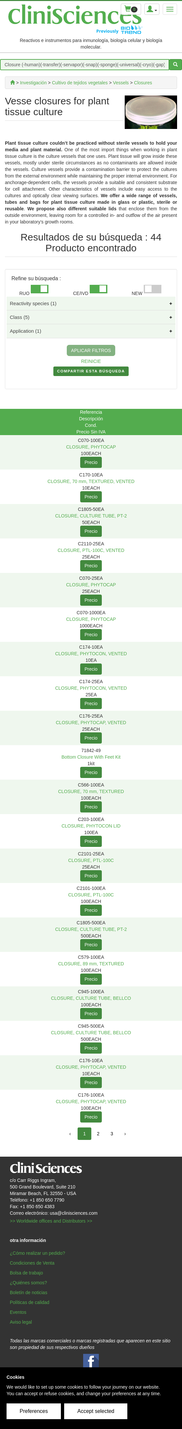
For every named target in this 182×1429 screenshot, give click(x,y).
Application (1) (25, 331)
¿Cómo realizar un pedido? (37, 1253)
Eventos (18, 1312)
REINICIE (91, 361)
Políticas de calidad (29, 1302)
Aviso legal (21, 1322)
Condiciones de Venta (32, 1263)
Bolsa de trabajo (26, 1272)
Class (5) (19, 317)
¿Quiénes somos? (28, 1282)
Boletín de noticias (28, 1292)
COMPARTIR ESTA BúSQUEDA (91, 372)
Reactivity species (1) (33, 303)
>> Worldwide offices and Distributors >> (51, 1221)
